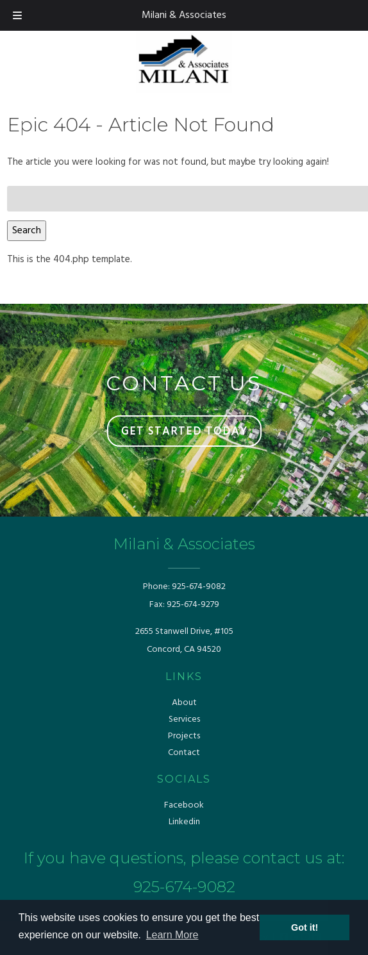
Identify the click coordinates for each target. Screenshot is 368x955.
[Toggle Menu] (17, 15)
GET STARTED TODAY (184, 431)
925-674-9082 (199, 586)
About (184, 702)
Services (184, 719)
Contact (184, 752)
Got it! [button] (304, 927)
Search (26, 230)
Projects (184, 736)
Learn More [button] (172, 934)
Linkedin (184, 822)
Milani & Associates (184, 15)
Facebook (184, 805)
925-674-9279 (193, 604)
